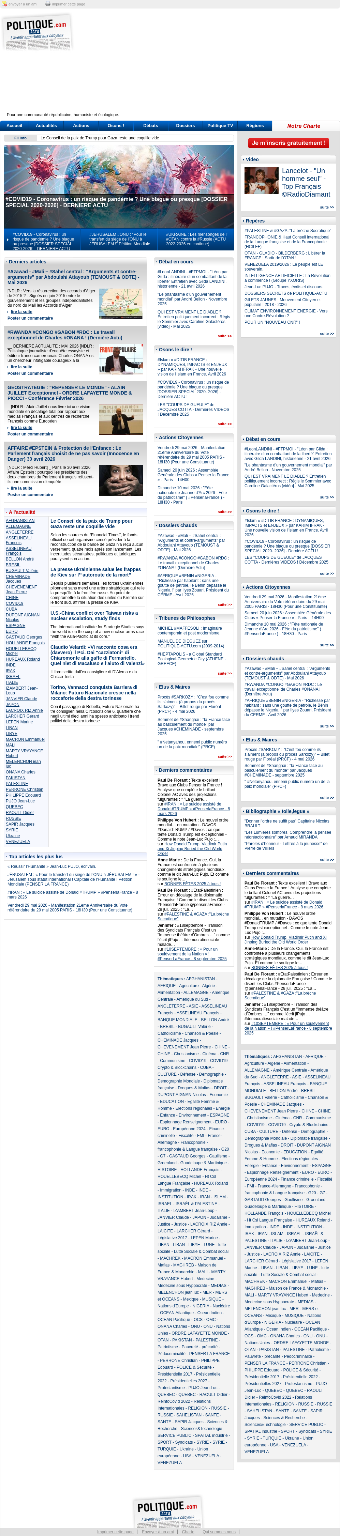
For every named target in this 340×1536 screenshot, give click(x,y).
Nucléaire (221, 1306)
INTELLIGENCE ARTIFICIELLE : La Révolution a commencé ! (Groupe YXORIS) (287, 278)
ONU (195, 1326)
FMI (200, 1135)
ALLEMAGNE (18, 526)
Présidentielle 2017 (175, 1374)
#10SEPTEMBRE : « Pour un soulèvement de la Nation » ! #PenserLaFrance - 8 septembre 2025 (192, 954)
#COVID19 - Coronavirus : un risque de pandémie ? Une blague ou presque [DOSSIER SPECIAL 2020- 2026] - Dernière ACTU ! (193, 389)
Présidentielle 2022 (300, 1376)
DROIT (220, 1088)
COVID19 (14, 603)
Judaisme (218, 1217)
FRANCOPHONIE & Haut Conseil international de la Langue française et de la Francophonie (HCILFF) (287, 242)
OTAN (163, 1340)
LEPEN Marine (19, 722)
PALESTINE (17, 783)
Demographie (211, 1074)
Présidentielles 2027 (188, 1381)
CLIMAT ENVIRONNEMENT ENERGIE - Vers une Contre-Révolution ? (286, 313)
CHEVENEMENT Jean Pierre (21, 589)
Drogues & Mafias (194, 1088)
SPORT (165, 1442)
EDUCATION (172, 1101)
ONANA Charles (20, 772)
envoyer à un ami (23, 4)
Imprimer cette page (115, 1532)
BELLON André (20, 559)
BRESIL (13, 565)
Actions (81, 125)
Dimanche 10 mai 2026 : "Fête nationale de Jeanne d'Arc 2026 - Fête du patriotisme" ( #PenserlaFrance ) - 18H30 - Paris (192, 495)
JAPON (12, 704)
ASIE (193, 1006)
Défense (187, 1074)
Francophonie (192, 1142)
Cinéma (209, 1053)
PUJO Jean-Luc (20, 801)
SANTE (212, 1415)
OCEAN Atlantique (177, 1312)
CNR (224, 1053)
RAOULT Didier (20, 812)
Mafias (163, 1265)
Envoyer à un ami (158, 1532)
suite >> (225, 336)
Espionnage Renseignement (185, 1122)
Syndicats (184, 1442)
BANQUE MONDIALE (177, 1019)
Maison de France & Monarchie (297, 1288)
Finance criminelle (297, 1179)
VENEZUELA (18, 841)
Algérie (208, 985)
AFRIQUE (167, 985)
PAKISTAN (16, 777)
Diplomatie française (309, 1138)
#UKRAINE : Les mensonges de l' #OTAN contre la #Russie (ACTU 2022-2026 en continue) (196, 239)
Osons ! (116, 125)
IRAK (10, 671)
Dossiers (185, 125)
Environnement (192, 1115)
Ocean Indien (209, 1312)
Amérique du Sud (192, 999)
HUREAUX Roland (23, 659)
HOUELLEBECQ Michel (179, 1176)
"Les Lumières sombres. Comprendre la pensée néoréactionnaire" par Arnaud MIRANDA (288, 835)
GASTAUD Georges (24, 637)
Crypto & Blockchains (177, 1067)
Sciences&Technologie (201, 1428)
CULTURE (167, 1074)
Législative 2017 (172, 1237)
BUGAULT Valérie (22, 570)
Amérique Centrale (290, 1070)
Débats (150, 125)
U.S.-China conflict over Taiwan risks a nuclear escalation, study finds (94, 615)
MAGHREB (183, 1265)
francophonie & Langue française (188, 1149)
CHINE (12, 597)
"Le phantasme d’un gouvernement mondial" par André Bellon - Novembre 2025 (192, 299)
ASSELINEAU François (18, 540)
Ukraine (13, 835)
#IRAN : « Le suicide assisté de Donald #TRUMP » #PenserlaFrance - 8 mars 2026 (194, 809)
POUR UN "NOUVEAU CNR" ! (272, 322)
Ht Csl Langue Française (269, 1220)
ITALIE (12, 682)
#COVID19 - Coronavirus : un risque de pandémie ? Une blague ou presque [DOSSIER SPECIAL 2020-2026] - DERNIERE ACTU (43, 241)
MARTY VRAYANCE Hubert (283, 1295)
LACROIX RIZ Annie (24, 710)
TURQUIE (167, 1449)
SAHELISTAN (189, 1415)
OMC (211, 1319)
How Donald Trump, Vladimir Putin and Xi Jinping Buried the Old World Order (192, 849)
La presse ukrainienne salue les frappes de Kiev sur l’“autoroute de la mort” (95, 572)
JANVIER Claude (21, 698)
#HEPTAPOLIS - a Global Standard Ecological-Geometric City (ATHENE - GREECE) (192, 659)
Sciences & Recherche (284, 1417)
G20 (225, 1149)
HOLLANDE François (25, 643)
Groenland (167, 1163)
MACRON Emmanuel (25, 739)
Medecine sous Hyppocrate (182, 1285)
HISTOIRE (167, 1169)
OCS (198, 1319)
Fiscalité (185, 1135)
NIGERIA (200, 1306)
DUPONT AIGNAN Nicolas (182, 1094)
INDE (11, 665)
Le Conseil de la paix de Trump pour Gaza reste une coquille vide (100, 138)
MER (207, 1292)
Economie (218, 1094)
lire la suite (21, 311)
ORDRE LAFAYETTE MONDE (199, 1333)
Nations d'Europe (173, 1306)
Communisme (172, 1060)
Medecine (205, 1278)
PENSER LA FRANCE (209, 1353)
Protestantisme (171, 1387)
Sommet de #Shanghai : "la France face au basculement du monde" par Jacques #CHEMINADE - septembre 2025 (194, 726)
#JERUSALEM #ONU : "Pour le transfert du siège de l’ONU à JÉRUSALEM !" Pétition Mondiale (119, 239)
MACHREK (170, 1258)
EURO (12, 631)
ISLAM (219, 1197)
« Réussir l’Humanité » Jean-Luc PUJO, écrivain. (52, 866)
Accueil (14, 125)
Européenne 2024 (189, 1128)
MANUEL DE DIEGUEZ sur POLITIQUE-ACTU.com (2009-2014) (191, 643)
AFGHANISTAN (20, 520)
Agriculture (188, 985)
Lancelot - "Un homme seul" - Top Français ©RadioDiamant (306, 182)
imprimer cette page (68, 4)
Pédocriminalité (172, 1353)
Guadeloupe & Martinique (203, 1163)
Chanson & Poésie (201, 1033)
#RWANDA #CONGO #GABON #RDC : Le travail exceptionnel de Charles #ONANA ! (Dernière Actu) (65, 334)
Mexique (190, 1299)
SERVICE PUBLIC (174, 1435)
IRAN (205, 1197)
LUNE (209, 1244)
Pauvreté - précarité (200, 1347)
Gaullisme (218, 1156)
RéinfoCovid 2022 (174, 1401)
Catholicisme (169, 1033)
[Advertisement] (213, 64)
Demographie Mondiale (179, 1081)
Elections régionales (194, 1108)
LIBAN (12, 727)
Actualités (46, 125)
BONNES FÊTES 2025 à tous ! (192, 883)
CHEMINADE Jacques (18, 579)
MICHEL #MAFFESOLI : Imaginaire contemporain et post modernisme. (190, 630)
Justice (164, 1224)
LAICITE (165, 1231)
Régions (255, 125)
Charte (188, 1532)
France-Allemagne (274, 1186)
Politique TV (220, 125)
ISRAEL (13, 676)
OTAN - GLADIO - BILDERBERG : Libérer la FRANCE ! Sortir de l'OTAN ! (285, 255)
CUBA (11, 609)
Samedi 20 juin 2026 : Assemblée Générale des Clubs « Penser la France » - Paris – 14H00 (194, 475)
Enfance (167, 1115)
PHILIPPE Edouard (23, 795)
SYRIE (12, 830)
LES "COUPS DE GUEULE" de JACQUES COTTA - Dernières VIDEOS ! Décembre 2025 (194, 409)
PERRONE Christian (24, 789)
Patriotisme (168, 1347)
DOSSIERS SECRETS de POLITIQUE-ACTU (286, 293)
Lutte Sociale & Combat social (201, 1251)
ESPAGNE (15, 625)
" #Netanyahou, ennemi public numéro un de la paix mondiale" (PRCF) (192, 744)
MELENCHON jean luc (178, 1292)
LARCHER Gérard (22, 716)
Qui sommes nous (219, 1532)
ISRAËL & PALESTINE (196, 1203)
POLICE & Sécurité (194, 1367)
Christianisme (186, 1053)
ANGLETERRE (19, 532)
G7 (162, 1156)
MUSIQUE (211, 1299)
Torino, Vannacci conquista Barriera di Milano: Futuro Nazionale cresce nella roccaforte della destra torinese (93, 693)
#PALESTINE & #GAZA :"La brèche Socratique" (288, 230)
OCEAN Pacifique (174, 1319)
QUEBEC (14, 806)
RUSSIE (13, 818)
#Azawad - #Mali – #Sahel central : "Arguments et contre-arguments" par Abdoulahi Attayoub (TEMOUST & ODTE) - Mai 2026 (73, 277)
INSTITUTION (170, 1197)
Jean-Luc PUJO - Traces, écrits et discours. (284, 287)
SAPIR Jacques (20, 824)
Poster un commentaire (30, 318)
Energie (223, 1108)
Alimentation (169, 992)
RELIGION (197, 1408)
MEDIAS (218, 1285)
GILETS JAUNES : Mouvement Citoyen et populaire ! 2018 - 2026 (283, 302)
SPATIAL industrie (211, 1435)
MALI (10, 745)
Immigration (170, 1190)
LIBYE (11, 733)
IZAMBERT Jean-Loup (193, 1210)
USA (187, 1456)
